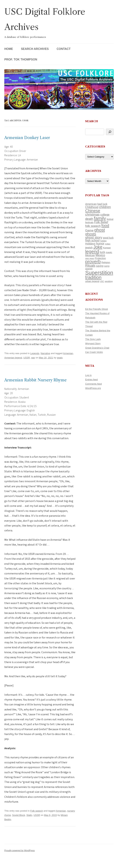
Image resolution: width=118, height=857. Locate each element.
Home (8, 48)
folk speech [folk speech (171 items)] (93, 226)
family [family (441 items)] (100, 218)
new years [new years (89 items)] (89, 258)
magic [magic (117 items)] (109, 252)
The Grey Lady (93, 339)
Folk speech (36, 810)
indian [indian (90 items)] (107, 244)
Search (91, 121)
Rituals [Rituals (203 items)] (90, 265)
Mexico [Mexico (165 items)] (100, 255)
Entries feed (91, 379)
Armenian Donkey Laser (27, 137)
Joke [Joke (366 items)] (97, 247)
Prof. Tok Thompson (20, 59)
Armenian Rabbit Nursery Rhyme (35, 380)
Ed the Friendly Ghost (96, 309)
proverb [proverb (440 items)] (93, 261)
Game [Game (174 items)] (89, 230)
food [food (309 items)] (105, 225)
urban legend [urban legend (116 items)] (92, 281)
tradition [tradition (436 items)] (93, 277)
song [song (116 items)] (106, 266)
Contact (64, 48)
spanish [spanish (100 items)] (89, 268)
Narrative (45, 353)
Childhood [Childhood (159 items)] (91, 207)
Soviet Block (18, 815)
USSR (26, 357)
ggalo (60, 357)
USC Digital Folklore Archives (44, 19)
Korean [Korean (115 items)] (107, 247)
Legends (34, 353)
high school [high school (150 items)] (92, 240)
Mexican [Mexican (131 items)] (90, 255)
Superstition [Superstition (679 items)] (99, 273)
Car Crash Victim (94, 352)
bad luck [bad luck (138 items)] (102, 204)
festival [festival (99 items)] (110, 219)
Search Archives (35, 48)
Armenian (68, 353)
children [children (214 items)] (105, 207)
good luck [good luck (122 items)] (108, 237)
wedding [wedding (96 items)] (109, 281)
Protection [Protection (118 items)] (100, 258)
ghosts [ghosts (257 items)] (90, 234)
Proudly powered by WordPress (19, 850)
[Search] (110, 132)
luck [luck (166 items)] (102, 252)
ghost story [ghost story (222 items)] (93, 237)
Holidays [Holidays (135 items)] (90, 243)
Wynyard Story (92, 343)
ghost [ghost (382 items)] (99, 229)
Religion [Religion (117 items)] (105, 262)
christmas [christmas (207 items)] (92, 214)
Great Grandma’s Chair (97, 347)
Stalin (29, 815)
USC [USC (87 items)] (102, 281)
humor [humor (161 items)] (100, 243)
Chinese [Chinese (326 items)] (92, 210)
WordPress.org (93, 388)
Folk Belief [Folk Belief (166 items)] (101, 222)
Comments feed (93, 383)
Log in (88, 375)
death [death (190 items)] (89, 219)
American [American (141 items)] (91, 203)
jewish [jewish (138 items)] (89, 247)
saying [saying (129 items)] (99, 265)
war (33, 357)
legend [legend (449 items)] (92, 251)
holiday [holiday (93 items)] (103, 241)
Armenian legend (13, 357)
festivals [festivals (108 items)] (89, 222)
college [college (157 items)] (105, 214)
